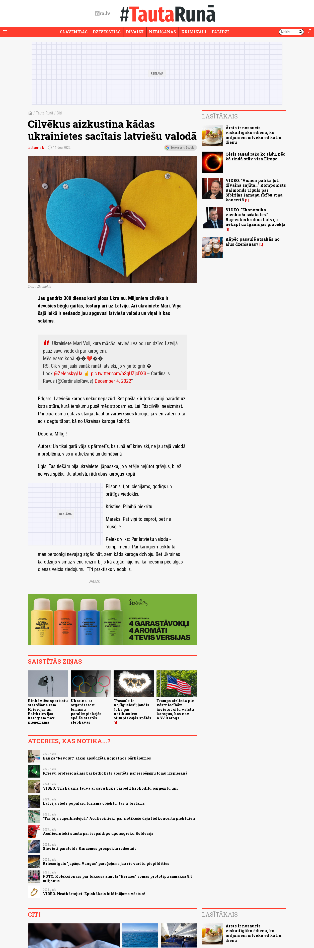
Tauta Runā (44, 113)
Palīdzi (220, 31)
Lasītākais (220, 116)
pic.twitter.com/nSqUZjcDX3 (118, 373)
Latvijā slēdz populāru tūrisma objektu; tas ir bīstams (94, 803)
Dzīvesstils (107, 31)
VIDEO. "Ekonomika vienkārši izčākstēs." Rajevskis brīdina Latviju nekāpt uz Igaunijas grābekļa (255, 217)
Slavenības (74, 31)
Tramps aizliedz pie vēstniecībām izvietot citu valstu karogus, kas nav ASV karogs (175, 709)
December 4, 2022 (113, 381)
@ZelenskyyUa (68, 373)
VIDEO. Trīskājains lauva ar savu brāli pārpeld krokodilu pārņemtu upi (110, 788)
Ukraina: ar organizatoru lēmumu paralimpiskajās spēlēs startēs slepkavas (86, 711)
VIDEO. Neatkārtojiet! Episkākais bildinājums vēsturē (94, 893)
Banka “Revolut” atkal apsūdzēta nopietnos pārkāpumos (97, 758)
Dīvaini (135, 31)
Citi (59, 113)
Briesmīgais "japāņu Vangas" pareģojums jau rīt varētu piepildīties (106, 863)
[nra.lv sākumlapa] (102, 13)
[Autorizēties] (309, 32)
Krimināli (193, 31)
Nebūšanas (162, 31)
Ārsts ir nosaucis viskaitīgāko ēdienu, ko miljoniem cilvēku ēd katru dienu (253, 135)
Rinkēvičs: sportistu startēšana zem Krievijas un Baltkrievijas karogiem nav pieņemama (48, 711)
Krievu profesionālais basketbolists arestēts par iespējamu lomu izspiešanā (115, 773)
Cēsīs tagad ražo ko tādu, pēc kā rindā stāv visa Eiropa (255, 156)
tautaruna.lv (36, 148)
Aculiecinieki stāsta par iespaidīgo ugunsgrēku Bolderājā (98, 833)
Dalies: (94, 581)
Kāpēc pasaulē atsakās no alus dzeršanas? (252, 241)
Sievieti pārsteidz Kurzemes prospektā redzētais (89, 848)
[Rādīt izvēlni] (5, 32)
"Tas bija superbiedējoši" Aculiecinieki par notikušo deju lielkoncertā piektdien (119, 818)
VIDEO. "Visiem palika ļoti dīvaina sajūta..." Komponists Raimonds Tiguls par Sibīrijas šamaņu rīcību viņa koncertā (255, 190)
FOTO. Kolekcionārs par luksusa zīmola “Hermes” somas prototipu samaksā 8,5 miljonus (118, 878)
